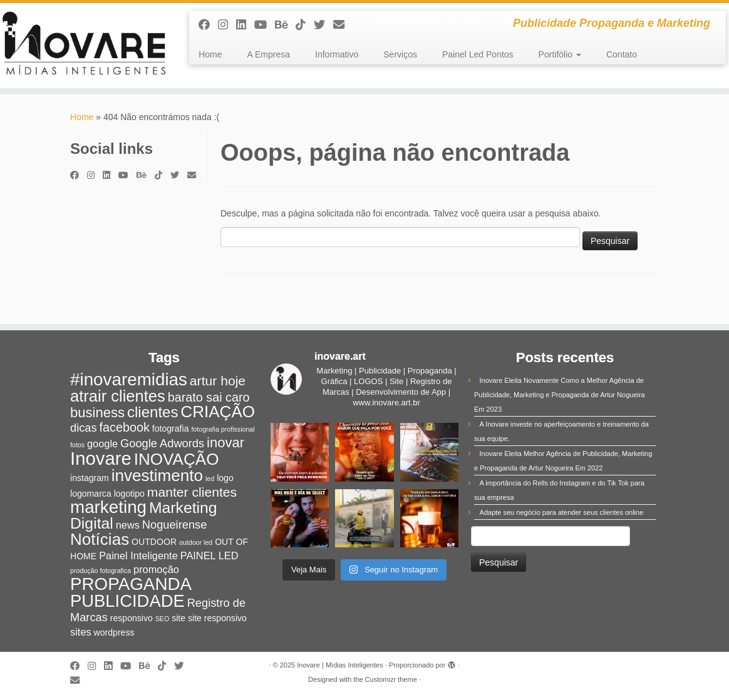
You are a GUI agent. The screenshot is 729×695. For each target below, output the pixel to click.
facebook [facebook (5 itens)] (125, 427)
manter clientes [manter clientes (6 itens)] (192, 492)
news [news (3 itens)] (128, 524)
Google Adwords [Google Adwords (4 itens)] (162, 443)
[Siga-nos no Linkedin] (245, 25)
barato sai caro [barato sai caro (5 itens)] (209, 397)
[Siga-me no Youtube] (264, 25)
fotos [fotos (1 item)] (77, 445)
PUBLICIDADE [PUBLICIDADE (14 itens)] (127, 601)
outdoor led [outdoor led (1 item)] (195, 542)
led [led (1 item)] (209, 478)
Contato (621, 54)
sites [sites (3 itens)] (80, 631)
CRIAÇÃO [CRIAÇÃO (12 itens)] (217, 411)
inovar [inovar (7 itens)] (225, 442)
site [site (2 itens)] (178, 618)
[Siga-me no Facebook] (208, 25)
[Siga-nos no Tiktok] (305, 25)
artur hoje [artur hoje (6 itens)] (218, 380)
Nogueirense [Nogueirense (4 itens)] (174, 524)
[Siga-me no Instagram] (227, 25)
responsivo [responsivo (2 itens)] (131, 618)
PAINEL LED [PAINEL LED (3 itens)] (209, 555)
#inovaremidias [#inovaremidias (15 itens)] (128, 379)
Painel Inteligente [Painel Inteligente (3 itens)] (138, 555)
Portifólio (560, 54)
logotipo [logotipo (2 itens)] (129, 494)
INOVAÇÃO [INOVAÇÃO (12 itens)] (176, 459)
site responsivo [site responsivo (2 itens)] (217, 618)
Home (210, 54)
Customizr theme (391, 679)
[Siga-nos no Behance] (285, 25)
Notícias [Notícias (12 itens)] (99, 539)
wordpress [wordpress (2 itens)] (114, 632)
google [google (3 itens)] (102, 443)
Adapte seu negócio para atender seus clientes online (562, 512)
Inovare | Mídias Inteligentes (340, 665)
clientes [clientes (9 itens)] (152, 411)
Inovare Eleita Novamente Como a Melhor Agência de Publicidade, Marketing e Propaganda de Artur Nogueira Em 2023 (559, 395)
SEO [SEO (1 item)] (162, 618)
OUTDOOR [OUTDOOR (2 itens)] (154, 542)
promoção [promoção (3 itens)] (156, 569)
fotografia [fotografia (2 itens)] (170, 429)
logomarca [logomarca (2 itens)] (90, 494)
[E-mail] (343, 25)
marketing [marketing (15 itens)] (108, 507)
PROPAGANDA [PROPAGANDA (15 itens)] (131, 584)
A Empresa (268, 54)
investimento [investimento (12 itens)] (157, 475)
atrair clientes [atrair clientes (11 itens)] (117, 396)
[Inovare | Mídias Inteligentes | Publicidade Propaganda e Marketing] (85, 45)
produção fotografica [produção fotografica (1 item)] (100, 570)
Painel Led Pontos (478, 54)
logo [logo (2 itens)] (225, 478)
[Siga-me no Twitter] (323, 25)
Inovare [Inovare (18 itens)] (101, 458)
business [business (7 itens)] (97, 412)
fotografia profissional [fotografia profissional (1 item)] (222, 429)
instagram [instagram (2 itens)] (89, 478)
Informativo (336, 54)
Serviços (400, 54)
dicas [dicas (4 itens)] (83, 427)
